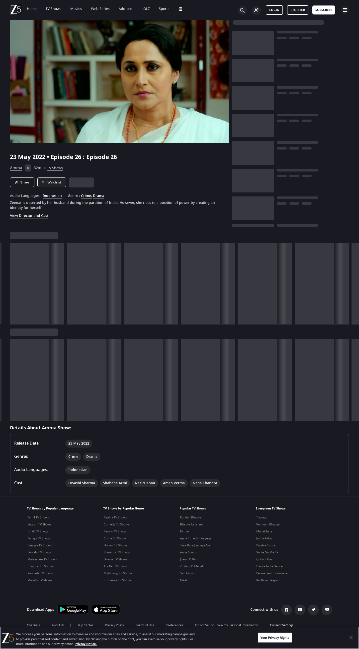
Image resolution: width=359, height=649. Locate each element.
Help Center (85, 625)
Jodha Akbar (264, 538)
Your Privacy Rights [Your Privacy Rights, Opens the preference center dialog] (274, 637)
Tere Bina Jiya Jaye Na (195, 545)
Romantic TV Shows (117, 552)
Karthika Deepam (268, 580)
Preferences (174, 625)
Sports (164, 9)
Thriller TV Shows (116, 566)
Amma (16, 168)
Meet (183, 580)
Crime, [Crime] (86, 195)
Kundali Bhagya (190, 517)
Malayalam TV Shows (42, 559)
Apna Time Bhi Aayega (195, 538)
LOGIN (274, 10)
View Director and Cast (29, 215)
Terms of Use (145, 625)
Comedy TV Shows (116, 524)
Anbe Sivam (188, 552)
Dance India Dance (269, 566)
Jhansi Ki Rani (189, 559)
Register (297, 10)
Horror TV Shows (115, 545)
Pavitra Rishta (265, 545)
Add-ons (126, 9)
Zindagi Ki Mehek (192, 566)
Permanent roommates (272, 573)
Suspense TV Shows (117, 580)
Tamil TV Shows (38, 517)
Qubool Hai (264, 559)
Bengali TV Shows (39, 545)
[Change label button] (256, 10)
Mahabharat (264, 531)
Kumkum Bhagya (268, 524)
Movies (76, 9)
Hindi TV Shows (38, 531)
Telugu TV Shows (39, 538)
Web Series (100, 9)
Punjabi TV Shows (39, 552)
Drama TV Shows (115, 559)
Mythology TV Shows (118, 573)
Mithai (184, 531)
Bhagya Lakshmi (191, 524)
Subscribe (323, 10)
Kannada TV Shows (40, 573)
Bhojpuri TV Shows (40, 566)
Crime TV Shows (115, 538)
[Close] (351, 637)
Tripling (261, 517)
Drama (98, 195)
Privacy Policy (114, 625)
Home (32, 9)
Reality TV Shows (115, 517)
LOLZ (146, 9)
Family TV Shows (115, 531)
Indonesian (52, 195)
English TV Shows (39, 524)
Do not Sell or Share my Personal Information (226, 625)
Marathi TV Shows (39, 580)
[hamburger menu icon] (345, 10)
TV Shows (53, 9)
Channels (33, 625)
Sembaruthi (188, 573)
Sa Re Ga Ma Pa (267, 552)
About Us (58, 625)
